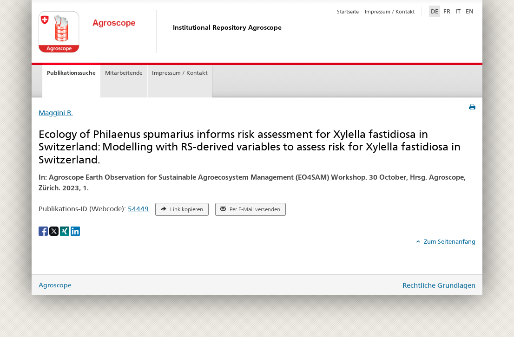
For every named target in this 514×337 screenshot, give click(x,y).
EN (470, 11)
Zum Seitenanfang (448, 241)
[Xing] (65, 230)
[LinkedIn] (75, 230)
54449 (138, 208)
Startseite (348, 11)
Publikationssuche (71, 72)
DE (435, 10)
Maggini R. (56, 112)
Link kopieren (182, 209)
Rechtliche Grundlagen (438, 285)
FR (446, 11)
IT (458, 11)
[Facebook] (44, 230)
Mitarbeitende (124, 72)
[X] (54, 230)
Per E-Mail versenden (250, 209)
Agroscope (55, 285)
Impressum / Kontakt (390, 11)
